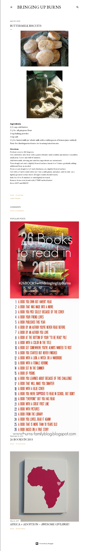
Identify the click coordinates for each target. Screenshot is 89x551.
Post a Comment (17, 211)
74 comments (20, 444)
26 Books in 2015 (21, 439)
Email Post (19, 195)
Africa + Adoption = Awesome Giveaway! (39, 524)
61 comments (20, 529)
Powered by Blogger (44, 543)
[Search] (77, 6)
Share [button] (12, 195)
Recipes (17, 198)
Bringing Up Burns (39, 7)
